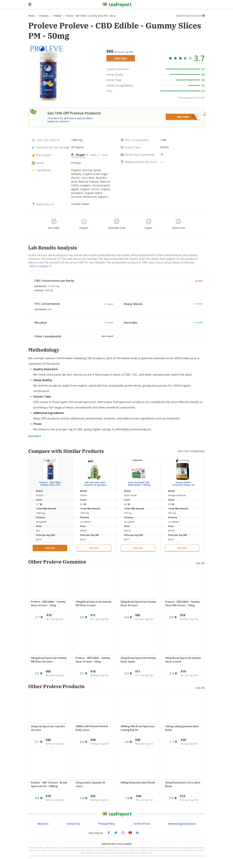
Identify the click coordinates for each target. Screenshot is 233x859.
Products (44, 15)
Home (31, 15)
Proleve (57, 15)
